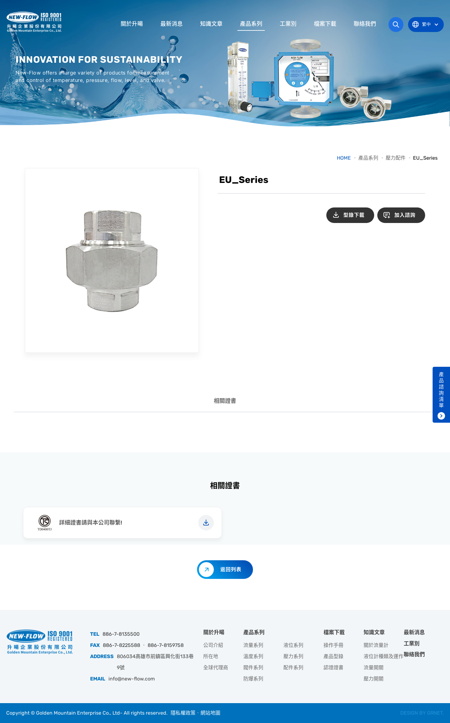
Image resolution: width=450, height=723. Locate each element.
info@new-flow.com (131, 679)
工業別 (288, 23)
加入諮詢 (405, 215)
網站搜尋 (395, 24)
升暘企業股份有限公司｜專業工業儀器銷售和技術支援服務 (34, 22)
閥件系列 (253, 668)
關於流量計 (376, 645)
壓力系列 (293, 656)
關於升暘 (132, 23)
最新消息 (171, 23)
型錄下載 (354, 215)
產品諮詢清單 (441, 389)
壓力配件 (396, 158)
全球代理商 (215, 668)
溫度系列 (253, 656)
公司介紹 (213, 645)
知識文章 (211, 23)
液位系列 (293, 645)
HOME (344, 158)
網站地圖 (210, 713)
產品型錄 (333, 656)
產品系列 (251, 23)
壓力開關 (373, 679)
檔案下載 (325, 23)
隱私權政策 (183, 713)
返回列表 (230, 569)
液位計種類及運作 (383, 656)
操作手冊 (333, 645)
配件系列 (293, 668)
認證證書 (333, 668)
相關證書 (225, 401)
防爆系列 (253, 679)
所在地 (210, 656)
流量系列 (253, 645)
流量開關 (373, 668)
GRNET (435, 713)
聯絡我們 (365, 23)
